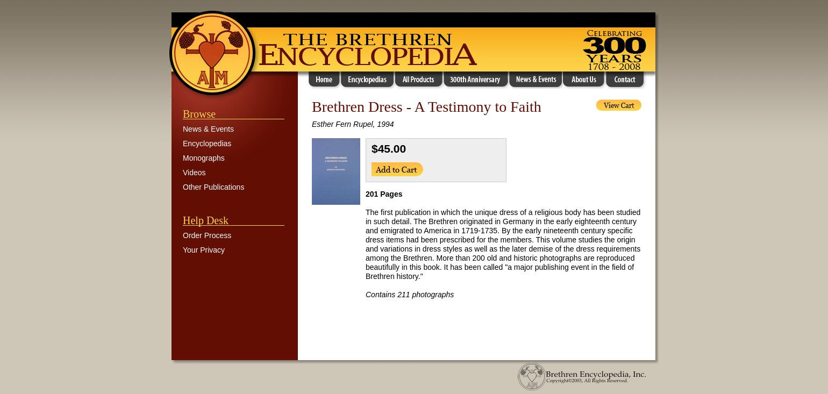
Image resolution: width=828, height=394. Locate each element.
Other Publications (213, 187)
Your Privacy (204, 250)
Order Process (207, 235)
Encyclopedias (207, 143)
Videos (194, 172)
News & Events (208, 129)
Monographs (204, 158)
